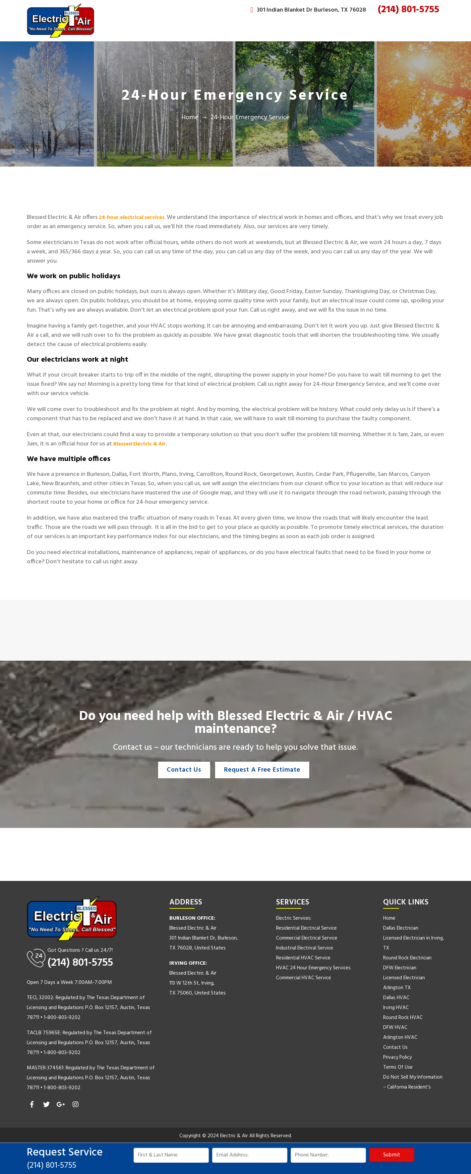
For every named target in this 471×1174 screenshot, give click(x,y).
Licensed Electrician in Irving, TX (413, 943)
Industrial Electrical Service (304, 948)
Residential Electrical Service (306, 928)
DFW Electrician (399, 968)
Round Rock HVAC (403, 1018)
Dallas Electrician (400, 928)
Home (190, 117)
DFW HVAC (395, 1028)
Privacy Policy (397, 1057)
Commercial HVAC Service (303, 978)
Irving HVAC (396, 1008)
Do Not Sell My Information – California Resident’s (412, 1082)
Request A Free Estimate (263, 770)
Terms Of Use (398, 1067)
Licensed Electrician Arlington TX (404, 983)
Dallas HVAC (396, 998)
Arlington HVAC (400, 1038)
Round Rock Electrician (407, 958)
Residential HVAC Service (303, 958)
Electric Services (293, 918)
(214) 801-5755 (408, 10)
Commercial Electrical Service (306, 938)
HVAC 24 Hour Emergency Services (313, 968)
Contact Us (182, 770)
